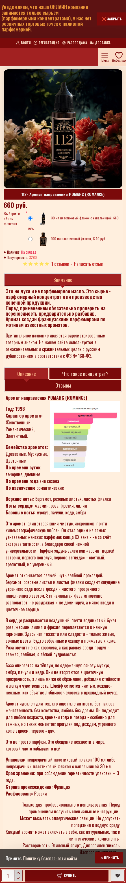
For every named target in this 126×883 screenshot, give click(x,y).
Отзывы (63, 385)
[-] (18, 878)
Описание (26, 373)
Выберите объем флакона (12, 218)
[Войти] (23, 43)
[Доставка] (100, 43)
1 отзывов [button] (60, 263)
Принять (111, 857)
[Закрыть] (111, 18)
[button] (66, 876)
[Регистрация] (46, 43)
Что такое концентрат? (85, 373)
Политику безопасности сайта (50, 858)
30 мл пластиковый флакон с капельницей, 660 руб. (73, 220)
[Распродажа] (74, 43)
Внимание (62, 279)
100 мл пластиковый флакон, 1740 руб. (67, 239)
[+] (18, 873)
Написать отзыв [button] (88, 263)
